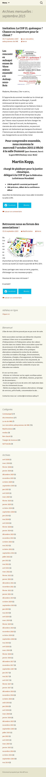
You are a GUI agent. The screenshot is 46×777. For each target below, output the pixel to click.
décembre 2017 (8, 661)
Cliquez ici (6, 314)
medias (5, 432)
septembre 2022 (8, 553)
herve (25, 41)
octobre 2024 (7, 508)
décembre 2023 (8, 534)
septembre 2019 (8, 605)
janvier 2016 (6, 717)
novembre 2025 (8, 478)
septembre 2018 (8, 639)
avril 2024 (5, 523)
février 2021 (6, 590)
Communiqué (7, 414)
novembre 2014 (8, 751)
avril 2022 (5, 568)
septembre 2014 (8, 759)
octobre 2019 (7, 601)
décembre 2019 (8, 598)
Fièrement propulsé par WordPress (15, 772)
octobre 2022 (7, 549)
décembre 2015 (8, 721)
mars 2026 (6, 463)
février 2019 (6, 624)
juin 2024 (5, 515)
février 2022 (6, 575)
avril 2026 (5, 459)
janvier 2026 (6, 471)
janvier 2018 (6, 658)
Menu (4, 2)
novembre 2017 (8, 665)
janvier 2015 (6, 747)
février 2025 (6, 501)
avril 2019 (5, 616)
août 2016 (5, 702)
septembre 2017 (8, 669)
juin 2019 (5, 609)
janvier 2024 (6, 530)
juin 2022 (5, 560)
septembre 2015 (8, 729)
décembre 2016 (8, 691)
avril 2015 (5, 740)
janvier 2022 (6, 579)
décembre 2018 (8, 628)
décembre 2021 (8, 583)
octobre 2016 (7, 699)
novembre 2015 (8, 725)
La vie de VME (7, 421)
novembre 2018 (8, 631)
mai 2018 (5, 643)
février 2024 (6, 527)
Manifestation (28, 231)
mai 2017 (5, 676)
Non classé (6, 436)
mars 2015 (6, 744)
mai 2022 (5, 564)
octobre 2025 (7, 482)
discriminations (7, 417)
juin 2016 (5, 706)
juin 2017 (5, 673)
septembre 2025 (8, 486)
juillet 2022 (6, 557)
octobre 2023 (7, 542)
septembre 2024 (8, 512)
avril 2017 (5, 680)
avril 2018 (5, 646)
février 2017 (6, 684)
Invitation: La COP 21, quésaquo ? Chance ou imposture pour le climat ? (22, 32)
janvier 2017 (6, 688)
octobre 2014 (7, 755)
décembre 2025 (8, 474)
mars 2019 (6, 620)
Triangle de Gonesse (9, 440)
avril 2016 (5, 710)
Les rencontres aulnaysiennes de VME (16, 425)
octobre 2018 (7, 635)
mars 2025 (6, 497)
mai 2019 (5, 613)
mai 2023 (5, 545)
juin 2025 (5, 489)
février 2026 (6, 467)
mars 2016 (6, 714)
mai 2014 (5, 762)
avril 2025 (5, 493)
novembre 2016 (8, 695)
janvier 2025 (6, 504)
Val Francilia (6, 444)
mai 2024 (5, 519)
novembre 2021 (8, 587)
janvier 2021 (6, 594)
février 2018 (6, 654)
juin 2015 (5, 736)
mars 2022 (6, 572)
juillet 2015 (6, 732)
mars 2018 (6, 650)
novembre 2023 (8, 538)
